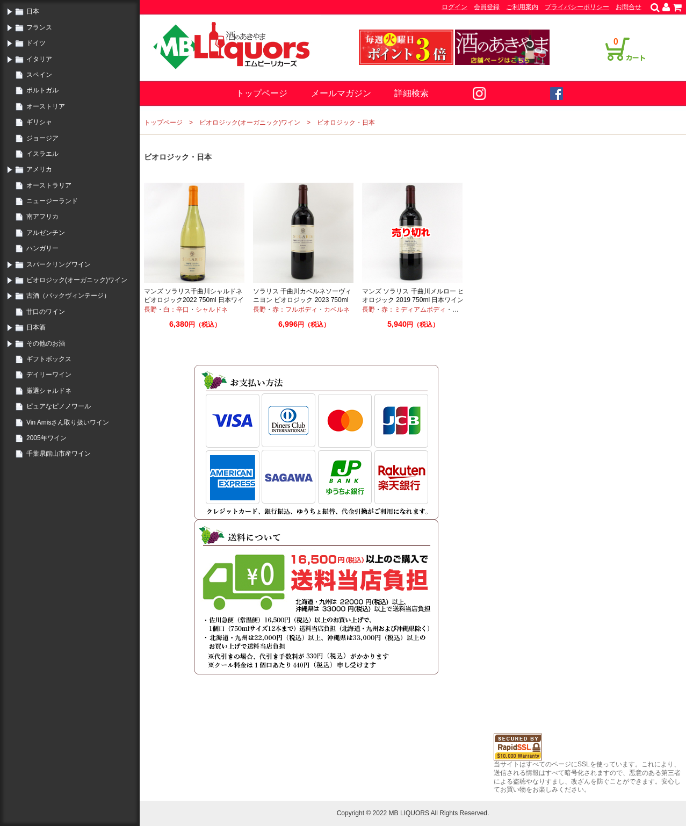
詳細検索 (411, 93)
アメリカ (39, 169)
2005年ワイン (46, 438)
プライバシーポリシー (577, 7)
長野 (150, 309)
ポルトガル (42, 90)
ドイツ (36, 43)
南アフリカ (42, 216)
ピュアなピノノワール (58, 406)
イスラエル (42, 153)
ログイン (454, 7)
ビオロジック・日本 (346, 122)
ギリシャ (39, 122)
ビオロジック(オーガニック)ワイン (76, 280)
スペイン (39, 74)
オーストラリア (48, 185)
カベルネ (337, 309)
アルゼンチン (45, 232)
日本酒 (36, 327)
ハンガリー (42, 248)
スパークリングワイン (58, 264)
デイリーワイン (48, 374)
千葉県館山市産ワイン (58, 453)
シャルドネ (212, 309)
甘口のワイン (45, 311)
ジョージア (42, 138)
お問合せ (628, 7)
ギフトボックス (48, 359)
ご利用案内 (522, 7)
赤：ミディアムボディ (413, 309)
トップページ (261, 93)
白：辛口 (176, 309)
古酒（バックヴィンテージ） (68, 295)
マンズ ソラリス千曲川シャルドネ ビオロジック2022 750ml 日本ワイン (194, 300)
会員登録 (487, 7)
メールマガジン (341, 93)
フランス (39, 27)
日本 (32, 11)
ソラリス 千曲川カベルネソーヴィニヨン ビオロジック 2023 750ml (302, 296)
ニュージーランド (52, 201)
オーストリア (45, 106)
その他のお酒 (45, 343)
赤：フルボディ (294, 309)
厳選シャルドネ (48, 390)
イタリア (39, 59)
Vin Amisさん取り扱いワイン (67, 422)
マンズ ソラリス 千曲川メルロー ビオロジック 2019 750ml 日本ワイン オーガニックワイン (413, 300)
